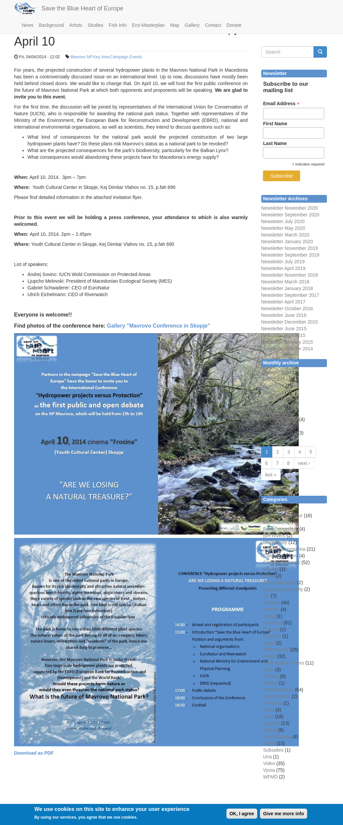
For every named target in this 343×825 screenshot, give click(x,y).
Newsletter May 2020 (283, 228)
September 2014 (280, 419)
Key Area (101, 57)
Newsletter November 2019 (289, 248)
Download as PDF (34, 753)
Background (51, 25)
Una (267, 756)
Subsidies (273, 750)
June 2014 (274, 399)
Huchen (271, 609)
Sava (268, 716)
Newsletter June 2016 (283, 315)
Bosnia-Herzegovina (284, 549)
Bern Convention (280, 529)
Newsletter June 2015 (283, 328)
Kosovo (271, 629)
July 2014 (273, 406)
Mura (268, 669)
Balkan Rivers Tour (282, 515)
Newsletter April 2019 (283, 268)
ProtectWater (276, 696)
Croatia (270, 569)
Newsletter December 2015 (289, 322)
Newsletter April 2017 (283, 301)
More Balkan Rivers (283, 663)
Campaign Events (126, 57)
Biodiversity (275, 542)
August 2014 (276, 412)
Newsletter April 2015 (283, 335)
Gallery (192, 25)
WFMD (270, 776)
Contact (213, 25)
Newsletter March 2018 (285, 281)
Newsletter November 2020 (289, 208)
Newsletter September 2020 (290, 214)
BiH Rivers (274, 535)
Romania (272, 703)
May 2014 (273, 392)
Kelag (269, 616)
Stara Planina (277, 736)
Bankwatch (274, 522)
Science (271, 723)
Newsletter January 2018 (287, 288)
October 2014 (277, 426)
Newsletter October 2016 (287, 308)
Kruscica (272, 636)
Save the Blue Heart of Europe (82, 8)
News (27, 25)
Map (174, 25)
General (271, 602)
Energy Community (283, 589)
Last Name (275, 143)
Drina (268, 575)
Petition (271, 676)
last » (270, 474)
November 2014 (280, 432)
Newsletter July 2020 (283, 221)
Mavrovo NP (81, 57)
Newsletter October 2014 (287, 348)
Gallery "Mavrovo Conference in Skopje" (158, 326)
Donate (234, 25)
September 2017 (301, 295)
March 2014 (275, 379)
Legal (269, 642)
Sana (268, 709)
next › (304, 463)
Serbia (270, 730)
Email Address (281, 103)
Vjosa (269, 770)
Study (269, 743)
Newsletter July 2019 (283, 261)
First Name (275, 123)
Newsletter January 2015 (287, 342)
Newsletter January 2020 (287, 241)
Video (269, 763)
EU (266, 596)
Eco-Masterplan (148, 25)
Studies (96, 25)
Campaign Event (280, 555)
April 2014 (273, 386)
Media (269, 656)
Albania (271, 508)
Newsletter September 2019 (290, 255)
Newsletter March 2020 (285, 234)
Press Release (278, 689)
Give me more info (283, 815)
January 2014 (277, 372)
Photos (270, 683)
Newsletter (272, 295)
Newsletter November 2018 (289, 275)
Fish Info (118, 25)
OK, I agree (241, 815)
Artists (75, 25)
